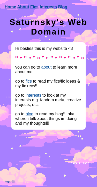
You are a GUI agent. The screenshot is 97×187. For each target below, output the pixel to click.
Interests (48, 7)
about (46, 67)
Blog (63, 7)
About (23, 7)
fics (29, 81)
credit (10, 182)
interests (33, 95)
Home (10, 7)
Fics (34, 7)
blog (29, 114)
